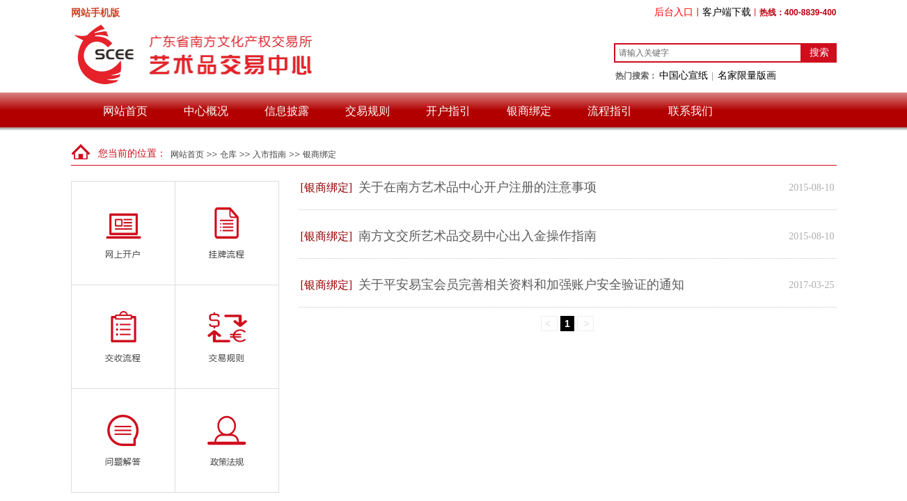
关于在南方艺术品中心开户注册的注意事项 (477, 187)
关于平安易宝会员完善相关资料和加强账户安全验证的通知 (521, 285)
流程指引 (609, 111)
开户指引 (448, 111)
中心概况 (206, 111)
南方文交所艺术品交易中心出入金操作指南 (477, 236)
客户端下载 (726, 11)
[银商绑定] (327, 187)
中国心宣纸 (683, 75)
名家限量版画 (747, 75)
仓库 (228, 154)
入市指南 (269, 154)
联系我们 (690, 111)
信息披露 (287, 111)
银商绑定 (529, 111)
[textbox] (708, 53)
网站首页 (125, 111)
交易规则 (367, 111)
